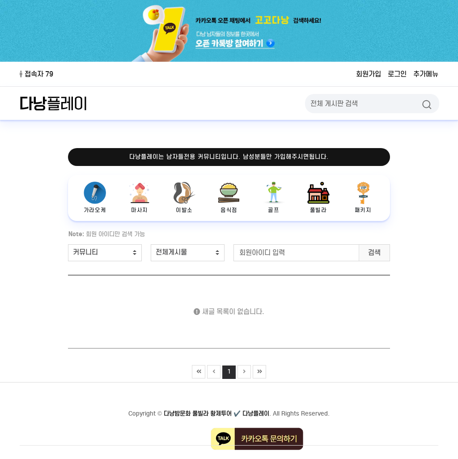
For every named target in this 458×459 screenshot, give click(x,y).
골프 (273, 197)
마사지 (139, 197)
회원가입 (368, 74)
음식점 (229, 197)
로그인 (397, 74)
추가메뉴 (425, 74)
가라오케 (94, 197)
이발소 (184, 197)
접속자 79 (36, 74)
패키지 (363, 197)
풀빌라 (318, 197)
